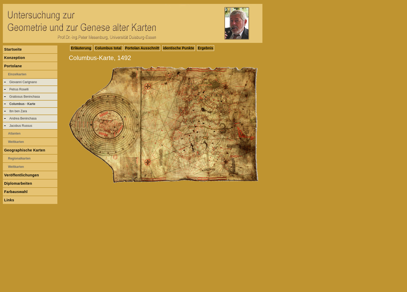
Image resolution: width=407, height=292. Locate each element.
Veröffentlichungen (21, 175)
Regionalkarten (19, 158)
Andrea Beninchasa (23, 118)
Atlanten (14, 133)
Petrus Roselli (19, 89)
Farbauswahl (16, 192)
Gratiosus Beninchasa (24, 96)
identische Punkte (178, 48)
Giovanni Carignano (23, 82)
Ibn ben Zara (18, 111)
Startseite (13, 49)
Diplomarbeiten (18, 183)
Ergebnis (205, 48)
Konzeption (14, 58)
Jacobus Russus (20, 126)
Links (9, 200)
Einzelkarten (17, 74)
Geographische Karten (24, 150)
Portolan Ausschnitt (142, 48)
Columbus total (109, 48)
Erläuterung (81, 48)
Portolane (13, 66)
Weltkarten (16, 142)
